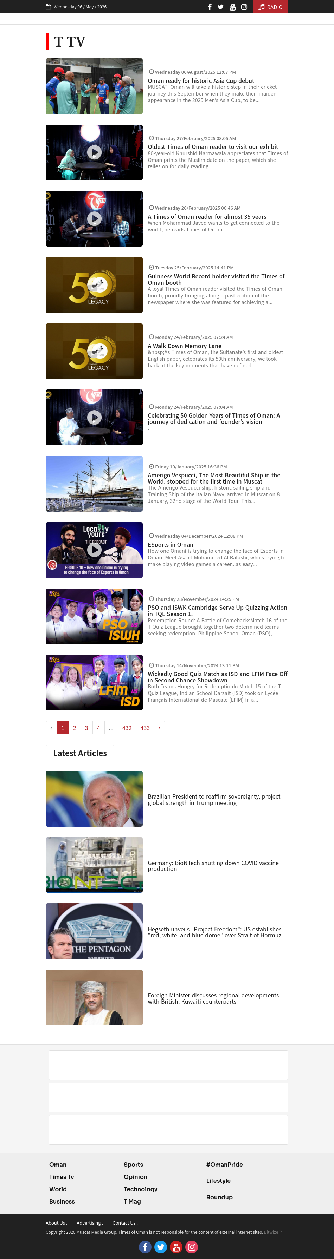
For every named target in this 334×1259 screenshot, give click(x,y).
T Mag (132, 1201)
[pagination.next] (159, 727)
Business (62, 1201)
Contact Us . (125, 1222)
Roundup (219, 1197)
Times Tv (61, 1177)
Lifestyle (218, 1181)
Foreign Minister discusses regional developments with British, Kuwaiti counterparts (213, 998)
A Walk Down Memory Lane (184, 345)
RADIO (270, 7)
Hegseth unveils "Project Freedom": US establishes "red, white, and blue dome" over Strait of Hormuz (214, 932)
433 (145, 727)
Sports (133, 1164)
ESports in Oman (170, 544)
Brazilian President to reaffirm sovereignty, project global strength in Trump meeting (214, 799)
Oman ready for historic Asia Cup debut (201, 80)
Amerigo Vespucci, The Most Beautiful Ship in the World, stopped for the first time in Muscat (214, 478)
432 (127, 727)
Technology (141, 1189)
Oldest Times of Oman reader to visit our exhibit (213, 146)
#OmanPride (224, 1164)
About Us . (56, 1222)
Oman (57, 1164)
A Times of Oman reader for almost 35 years (207, 216)
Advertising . (90, 1222)
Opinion (135, 1177)
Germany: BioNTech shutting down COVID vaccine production (213, 865)
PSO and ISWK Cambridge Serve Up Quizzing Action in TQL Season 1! (217, 610)
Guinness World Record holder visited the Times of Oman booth (216, 279)
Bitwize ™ (273, 1232)
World (58, 1189)
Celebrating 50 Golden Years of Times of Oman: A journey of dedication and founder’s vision (214, 418)
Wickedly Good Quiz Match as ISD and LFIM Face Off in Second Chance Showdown (217, 676)
